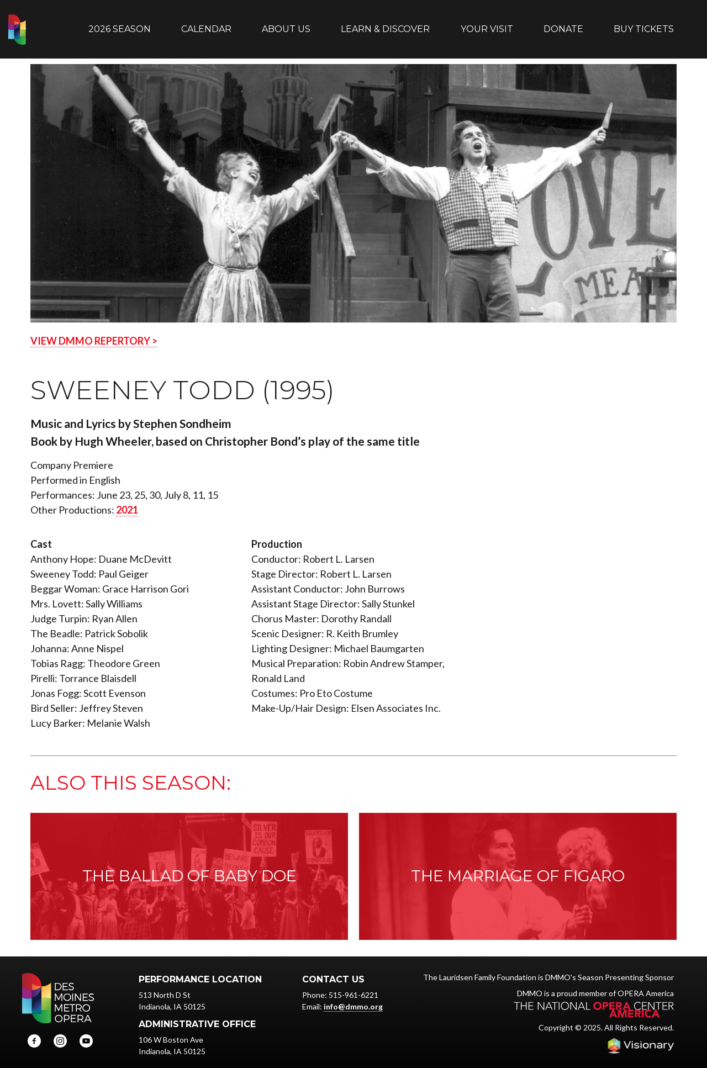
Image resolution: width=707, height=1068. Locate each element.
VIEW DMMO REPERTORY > (93, 330)
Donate (563, 23)
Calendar (206, 23)
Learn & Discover (385, 23)
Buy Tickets (644, 23)
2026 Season (119, 23)
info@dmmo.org (353, 995)
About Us (286, 23)
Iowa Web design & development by (641, 1035)
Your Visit (487, 23)
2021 (127, 499)
